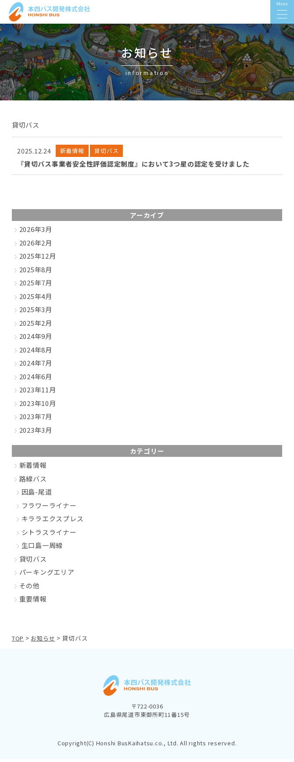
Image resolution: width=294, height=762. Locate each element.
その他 (29, 588)
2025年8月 (35, 272)
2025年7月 (35, 285)
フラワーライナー (49, 508)
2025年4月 (35, 299)
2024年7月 (35, 365)
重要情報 (33, 601)
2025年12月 (37, 258)
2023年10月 (37, 406)
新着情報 (33, 468)
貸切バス (33, 561)
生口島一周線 (42, 548)
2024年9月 (35, 339)
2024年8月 (35, 352)
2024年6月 (35, 379)
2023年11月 (37, 392)
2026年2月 (35, 245)
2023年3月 (35, 433)
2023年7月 (35, 419)
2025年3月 (35, 312)
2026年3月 (35, 232)
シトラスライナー (49, 535)
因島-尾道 (37, 494)
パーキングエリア (47, 575)
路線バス (33, 481)
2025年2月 (35, 326)
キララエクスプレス (53, 521)
